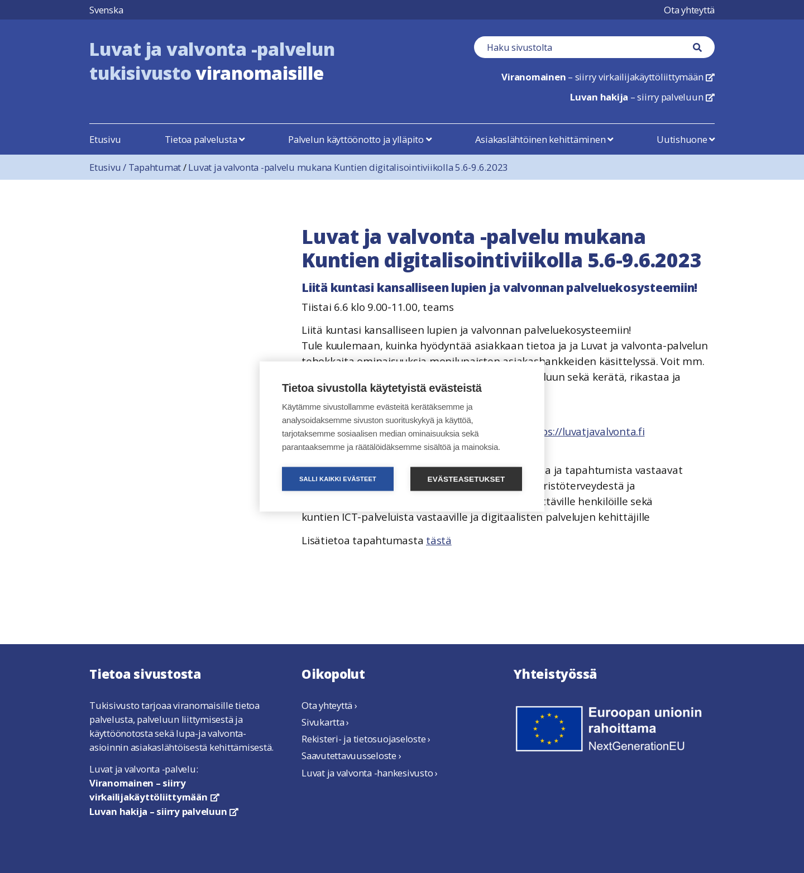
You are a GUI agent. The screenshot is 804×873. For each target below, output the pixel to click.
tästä (439, 540)
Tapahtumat (154, 167)
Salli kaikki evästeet (337, 479)
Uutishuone (686, 139)
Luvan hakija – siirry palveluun (163, 811)
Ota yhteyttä (689, 9)
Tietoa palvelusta (205, 139)
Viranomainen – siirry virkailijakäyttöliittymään (154, 789)
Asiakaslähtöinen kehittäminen (544, 139)
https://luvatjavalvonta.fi (585, 431)
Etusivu (105, 139)
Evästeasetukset (466, 479)
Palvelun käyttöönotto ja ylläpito (359, 139)
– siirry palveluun (642, 96)
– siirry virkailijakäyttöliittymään (608, 76)
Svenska (106, 9)
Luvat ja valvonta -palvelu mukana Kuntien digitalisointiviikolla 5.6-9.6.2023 (348, 167)
